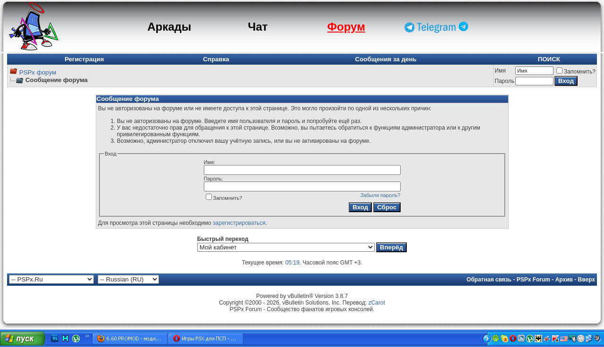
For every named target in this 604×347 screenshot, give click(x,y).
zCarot (377, 302)
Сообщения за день (386, 59)
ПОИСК (549, 59)
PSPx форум (37, 72)
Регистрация (84, 59)
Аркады (169, 26)
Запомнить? (576, 71)
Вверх (586, 279)
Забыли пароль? (381, 195)
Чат (258, 26)
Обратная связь (489, 279)
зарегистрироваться (239, 223)
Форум (346, 26)
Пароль (504, 81)
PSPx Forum (533, 279)
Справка (216, 59)
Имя (500, 70)
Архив (564, 279)
